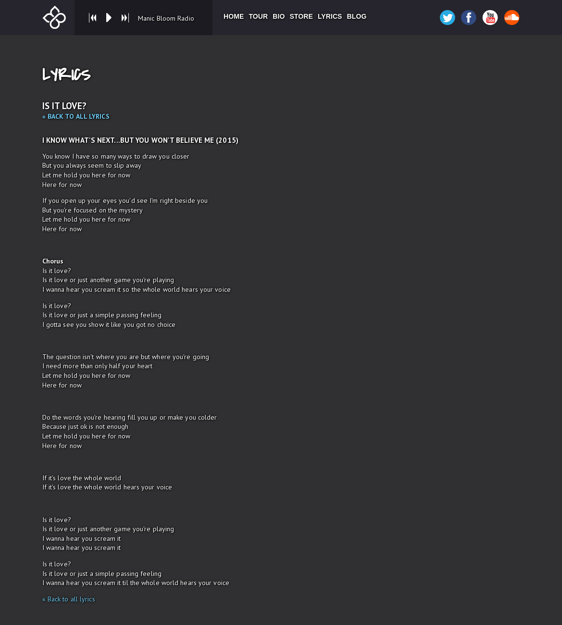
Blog (357, 16)
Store (300, 16)
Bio (279, 16)
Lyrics (330, 16)
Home (234, 16)
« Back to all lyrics (76, 116)
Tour (258, 16)
